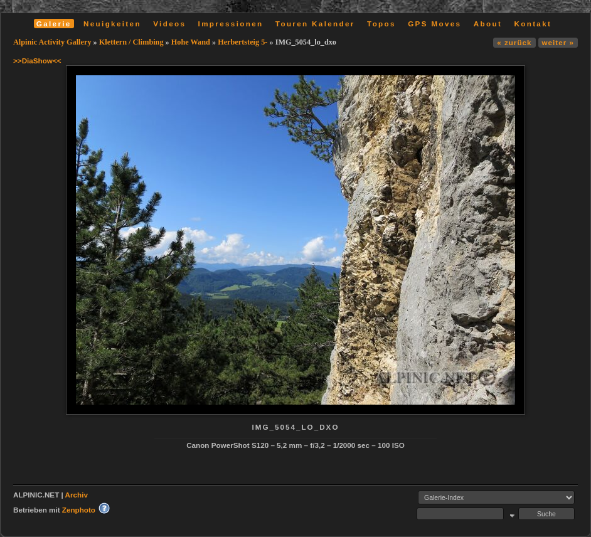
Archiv (76, 495)
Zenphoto (78, 510)
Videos (169, 23)
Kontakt (532, 23)
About (488, 23)
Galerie (54, 23)
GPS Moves (434, 23)
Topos (381, 23)
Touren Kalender (315, 23)
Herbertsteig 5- (242, 42)
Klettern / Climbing (131, 42)
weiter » (558, 42)
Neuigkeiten (112, 23)
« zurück (514, 42)
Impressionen (231, 23)
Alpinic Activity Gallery (52, 42)
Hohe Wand (190, 42)
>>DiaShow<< (37, 60)
